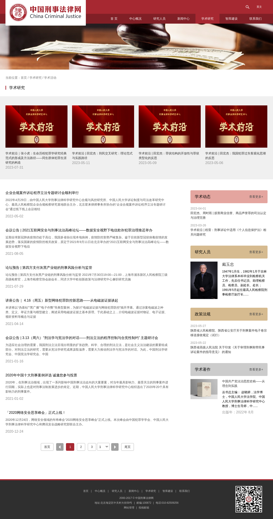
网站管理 (129, 507)
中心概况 (135, 18)
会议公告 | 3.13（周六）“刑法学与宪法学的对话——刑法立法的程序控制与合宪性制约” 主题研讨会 (81, 338)
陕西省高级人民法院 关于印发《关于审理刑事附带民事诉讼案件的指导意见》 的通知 (227, 350)
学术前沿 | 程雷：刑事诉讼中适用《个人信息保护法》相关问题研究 (228, 232)
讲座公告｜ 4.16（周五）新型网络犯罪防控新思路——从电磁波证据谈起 (61, 300)
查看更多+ (256, 196)
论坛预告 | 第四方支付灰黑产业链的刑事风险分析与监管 (48, 267)
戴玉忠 (228, 264)
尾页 (127, 447)
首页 (24, 77)
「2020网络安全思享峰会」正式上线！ (35, 412)
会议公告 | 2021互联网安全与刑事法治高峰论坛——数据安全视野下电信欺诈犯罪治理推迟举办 (78, 230)
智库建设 (231, 18)
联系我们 (255, 18)
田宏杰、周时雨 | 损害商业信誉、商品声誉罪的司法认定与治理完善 (228, 215)
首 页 (114, 18)
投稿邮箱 (144, 507)
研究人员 (159, 18)
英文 (259, 6)
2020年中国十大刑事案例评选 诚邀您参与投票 (41, 375)
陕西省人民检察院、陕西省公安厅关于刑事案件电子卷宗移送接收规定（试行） (228, 333)
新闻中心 (183, 18)
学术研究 (207, 18)
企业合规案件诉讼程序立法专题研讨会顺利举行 (42, 193)
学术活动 (50, 77)
